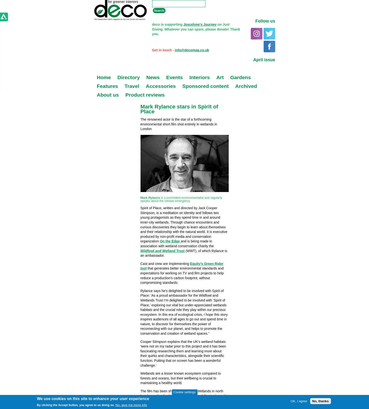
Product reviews (145, 95)
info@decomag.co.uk (192, 50)
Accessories (161, 86)
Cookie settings (184, 392)
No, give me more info (131, 405)
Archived (246, 86)
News (153, 77)
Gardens (240, 77)
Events (174, 77)
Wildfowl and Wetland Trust (163, 251)
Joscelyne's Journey (200, 24)
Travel (132, 86)
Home (104, 77)
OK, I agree (298, 401)
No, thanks (320, 401)
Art (220, 77)
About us (108, 95)
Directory (129, 77)
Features (107, 86)
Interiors (199, 77)
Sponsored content (205, 86)
